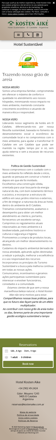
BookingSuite (38, 427)
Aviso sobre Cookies (16, 14)
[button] (26, 64)
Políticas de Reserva (28, 421)
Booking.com (33, 429)
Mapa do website (28, 412)
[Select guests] (18, 357)
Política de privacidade (28, 415)
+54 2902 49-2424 (28, 388)
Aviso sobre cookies (28, 418)
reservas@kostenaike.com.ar (28, 404)
